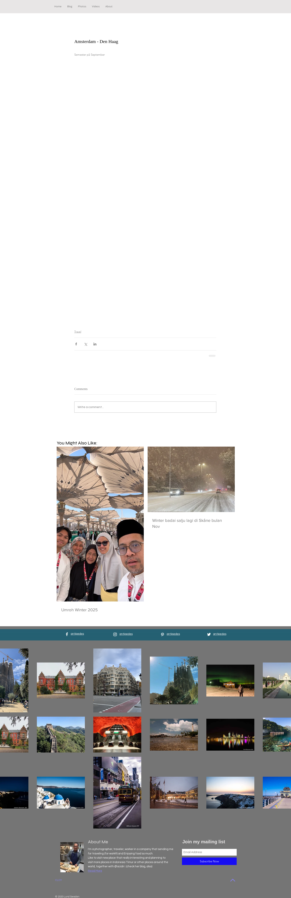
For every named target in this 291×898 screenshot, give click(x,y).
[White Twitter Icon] (209, 634)
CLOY (58, 880)
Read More (95, 870)
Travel (77, 331)
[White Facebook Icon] (66, 634)
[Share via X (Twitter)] (85, 344)
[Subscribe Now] (209, 861)
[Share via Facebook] (76, 344)
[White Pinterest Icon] (162, 634)
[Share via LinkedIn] (95, 344)
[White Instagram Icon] (115, 634)
